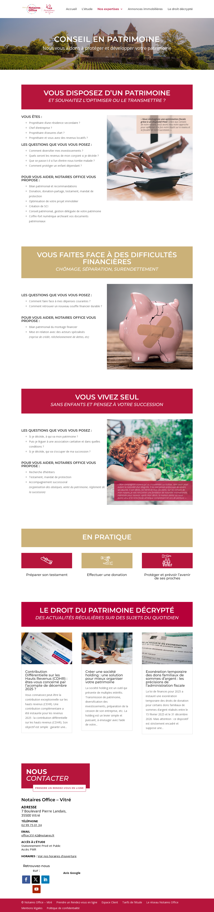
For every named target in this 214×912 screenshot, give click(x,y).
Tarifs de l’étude (132, 902)
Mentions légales (31, 908)
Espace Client (110, 902)
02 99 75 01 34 (31, 825)
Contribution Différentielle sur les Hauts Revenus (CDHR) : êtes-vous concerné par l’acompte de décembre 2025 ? (46, 680)
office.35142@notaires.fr (37, 835)
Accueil (71, 9)
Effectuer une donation (107, 575)
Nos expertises (108, 9)
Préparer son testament (46, 575)
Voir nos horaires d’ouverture (57, 856)
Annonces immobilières (145, 9)
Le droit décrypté (180, 9)
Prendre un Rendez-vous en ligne (59, 788)
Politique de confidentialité (63, 908)
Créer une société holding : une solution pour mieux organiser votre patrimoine (104, 677)
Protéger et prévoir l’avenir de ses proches (167, 576)
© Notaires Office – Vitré (36, 902)
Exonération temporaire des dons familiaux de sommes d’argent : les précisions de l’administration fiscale (166, 679)
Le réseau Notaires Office (162, 902)
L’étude (87, 9)
